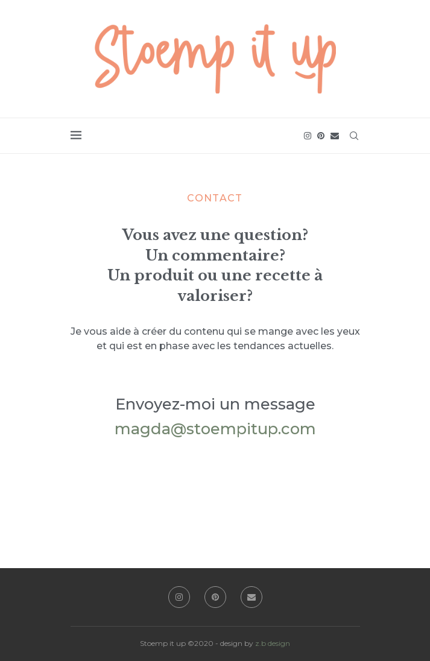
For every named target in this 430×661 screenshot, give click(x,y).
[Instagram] (307, 135)
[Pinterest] (320, 135)
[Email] (334, 135)
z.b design (272, 643)
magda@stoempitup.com (215, 428)
